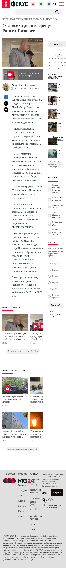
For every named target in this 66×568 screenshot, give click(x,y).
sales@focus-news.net (36, 517)
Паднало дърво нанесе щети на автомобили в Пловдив (12, 399)
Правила (34, 529)
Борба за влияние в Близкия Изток (56, 189)
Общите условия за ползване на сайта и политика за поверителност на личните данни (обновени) (32, 544)
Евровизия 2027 (57, 223)
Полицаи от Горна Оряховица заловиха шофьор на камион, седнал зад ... (58, 125)
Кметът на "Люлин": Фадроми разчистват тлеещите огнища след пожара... (58, 138)
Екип (32, 524)
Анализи (22, 501)
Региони (22, 485)
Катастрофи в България (57, 198)
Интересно (23, 511)
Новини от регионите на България (55, 76)
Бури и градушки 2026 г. (56, 232)
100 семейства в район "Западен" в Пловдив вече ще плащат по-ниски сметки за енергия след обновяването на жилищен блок (14, 434)
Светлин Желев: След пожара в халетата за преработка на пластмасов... (58, 151)
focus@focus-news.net (36, 491)
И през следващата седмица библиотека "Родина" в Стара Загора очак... (58, 112)
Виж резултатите (55, 314)
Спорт (21, 496)
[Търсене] (33, 12)
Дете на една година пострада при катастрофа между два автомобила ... (58, 85)
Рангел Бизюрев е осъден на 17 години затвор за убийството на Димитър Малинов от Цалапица (14, 336)
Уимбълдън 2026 (57, 206)
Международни (24, 490)
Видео (21, 516)
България (22, 480)
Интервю (22, 506)
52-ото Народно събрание (56, 215)
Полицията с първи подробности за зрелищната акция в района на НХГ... (58, 99)
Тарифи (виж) (33, 503)
